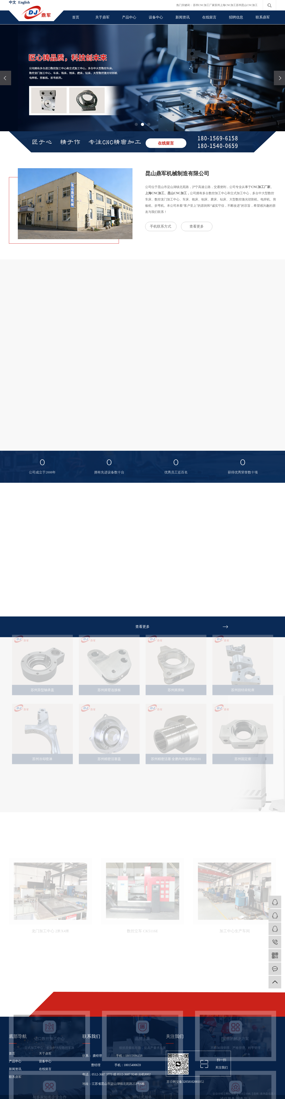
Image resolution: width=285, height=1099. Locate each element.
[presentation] (5, 78)
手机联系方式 (160, 226)
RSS (240, 1093)
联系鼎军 (263, 17)
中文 (12, 2)
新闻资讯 (182, 17)
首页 (75, 17)
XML (248, 1093)
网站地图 (231, 1093)
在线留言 (209, 17)
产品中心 (129, 17)
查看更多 (196, 226)
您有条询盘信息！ (264, 1093)
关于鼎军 (102, 17)
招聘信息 (236, 17)
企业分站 (218, 1093)
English (24, 2)
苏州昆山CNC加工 (247, 5)
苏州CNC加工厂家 (204, 5)
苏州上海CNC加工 (225, 5)
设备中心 (156, 17)
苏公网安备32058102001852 (185, 1081)
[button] (136, 124)
